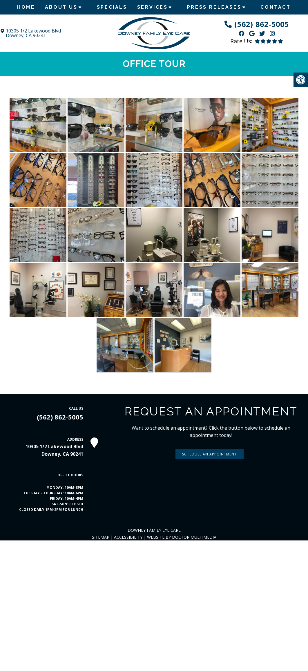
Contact (275, 7)
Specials (112, 7)
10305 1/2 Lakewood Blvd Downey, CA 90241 (33, 33)
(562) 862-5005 (261, 24)
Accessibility (128, 537)
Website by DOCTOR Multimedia (181, 537)
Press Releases (214, 7)
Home (26, 7)
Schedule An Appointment (209, 454)
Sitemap (100, 537)
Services (152, 7)
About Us (61, 7)
